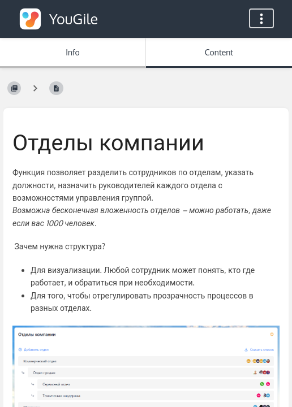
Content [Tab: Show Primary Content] (219, 52)
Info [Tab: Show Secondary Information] (73, 52)
